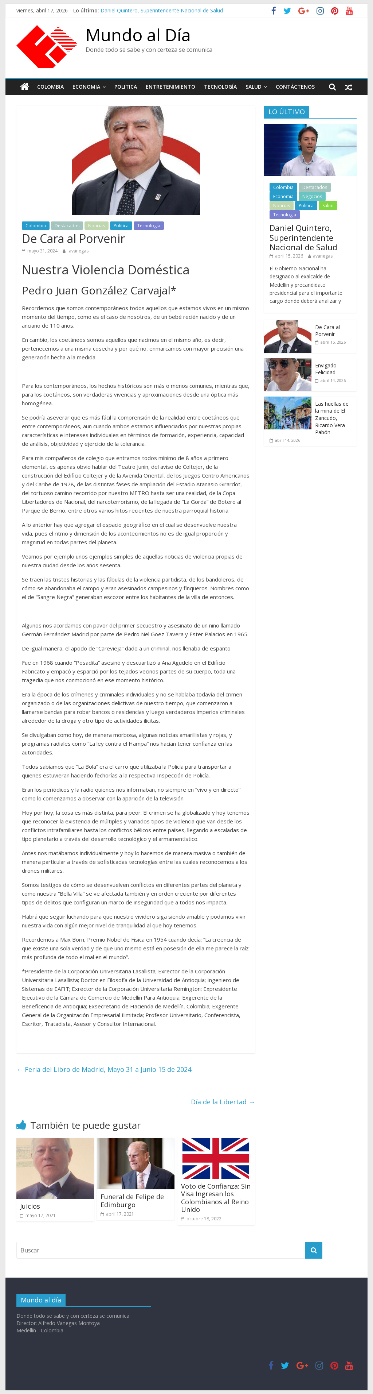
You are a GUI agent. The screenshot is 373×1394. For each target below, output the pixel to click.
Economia (86, 86)
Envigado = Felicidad (328, 369)
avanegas (79, 251)
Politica (125, 86)
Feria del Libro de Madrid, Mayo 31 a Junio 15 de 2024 (103, 1069)
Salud (254, 86)
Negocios (312, 196)
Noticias (96, 226)
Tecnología (220, 86)
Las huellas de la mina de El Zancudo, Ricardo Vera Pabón (332, 418)
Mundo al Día (138, 34)
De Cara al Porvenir (327, 331)
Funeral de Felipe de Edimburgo (132, 1200)
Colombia (50, 86)
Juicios (30, 1206)
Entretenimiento (170, 86)
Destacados (67, 226)
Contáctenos (295, 86)
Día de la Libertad (223, 1101)
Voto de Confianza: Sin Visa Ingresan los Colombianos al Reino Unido (216, 1198)
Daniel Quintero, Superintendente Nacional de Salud (162, 10)
